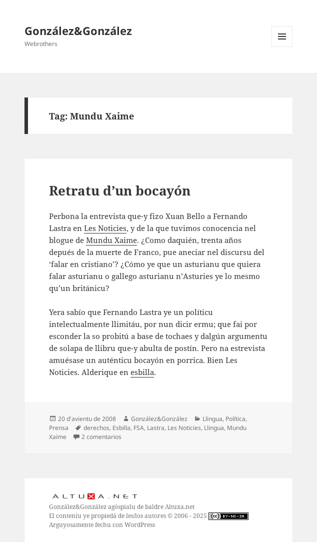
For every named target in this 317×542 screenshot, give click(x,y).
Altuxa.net (179, 506)
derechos (97, 428)
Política (236, 418)
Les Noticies (105, 228)
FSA (139, 428)
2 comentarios (102, 436)
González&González (78, 30)
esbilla (142, 372)
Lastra (155, 428)
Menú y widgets (282, 46)
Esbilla (121, 428)
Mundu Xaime (111, 240)
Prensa (58, 428)
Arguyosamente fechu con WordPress (102, 524)
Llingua (212, 418)
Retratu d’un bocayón (119, 191)
